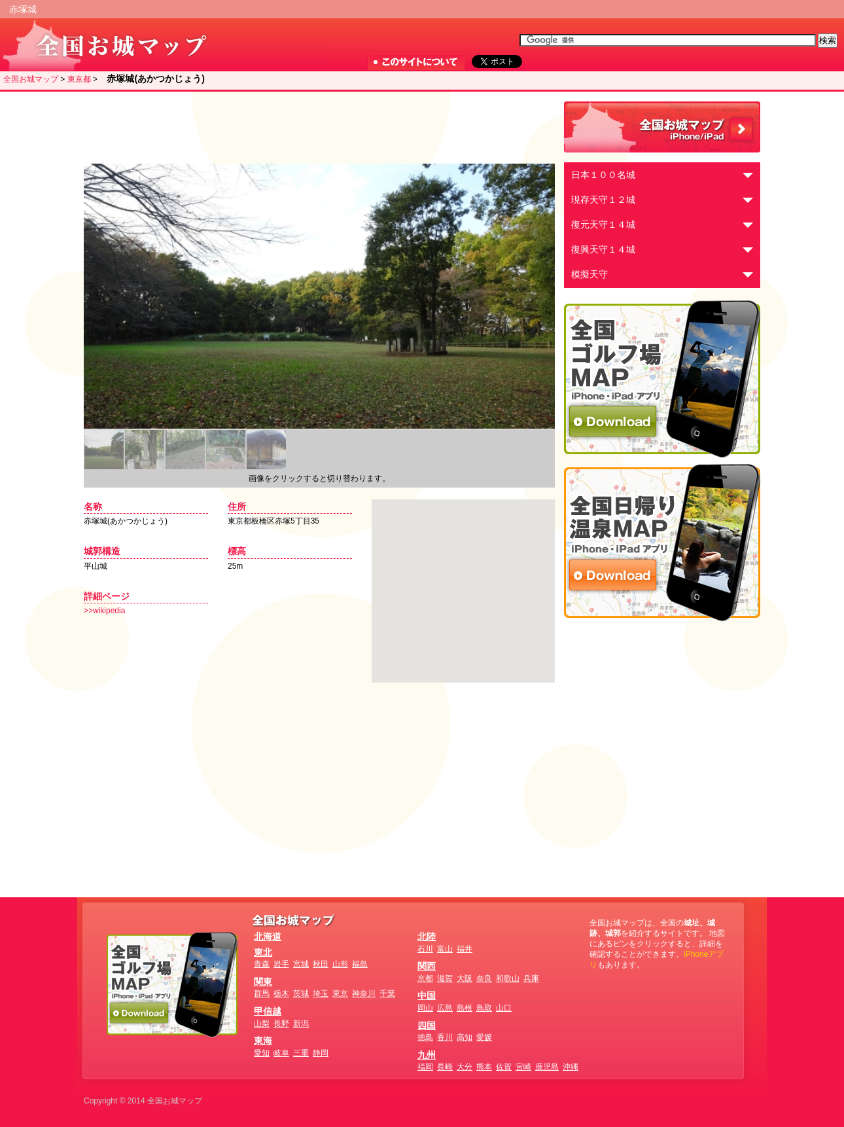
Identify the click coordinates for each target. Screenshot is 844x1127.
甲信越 (267, 1011)
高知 (464, 1037)
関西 (426, 966)
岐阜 (281, 1053)
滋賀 (445, 978)
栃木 (281, 993)
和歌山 (507, 978)
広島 (445, 1007)
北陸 (426, 936)
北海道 (267, 936)
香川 (445, 1037)
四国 (426, 1025)
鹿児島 (547, 1066)
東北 (263, 952)
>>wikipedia (104, 610)
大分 (464, 1066)
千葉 (387, 993)
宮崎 (523, 1066)
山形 (340, 964)
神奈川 (364, 993)
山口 (504, 1007)
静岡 (320, 1053)
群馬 (262, 993)
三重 (301, 1053)
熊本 (484, 1066)
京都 (425, 978)
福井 (464, 949)
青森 (262, 964)
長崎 (445, 1066)
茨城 (301, 993)
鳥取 (484, 1007)
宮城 (301, 964)
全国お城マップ (30, 79)
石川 (425, 949)
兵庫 (531, 978)
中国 (426, 995)
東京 (340, 993)
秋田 (320, 964)
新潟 (301, 1023)
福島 (360, 964)
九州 (426, 1055)
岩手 (281, 964)
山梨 (262, 1023)
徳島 (425, 1037)
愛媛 (484, 1037)
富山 (445, 949)
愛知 (262, 1053)
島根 (464, 1007)
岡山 (425, 1007)
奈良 (484, 978)
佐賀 (504, 1066)
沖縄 (570, 1066)
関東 (263, 981)
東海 (263, 1040)
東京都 (79, 79)
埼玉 (320, 993)
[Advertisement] (316, 127)
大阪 (464, 978)
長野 (281, 1023)
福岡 (425, 1066)
